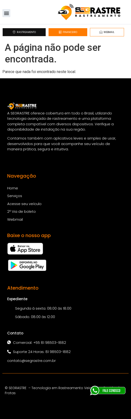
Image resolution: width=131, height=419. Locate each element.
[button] (6, 13)
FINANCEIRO (68, 32)
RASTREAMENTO (24, 32)
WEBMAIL (107, 32)
